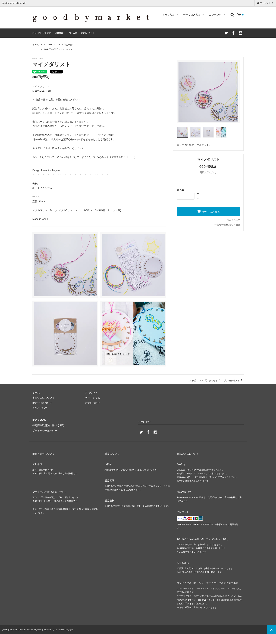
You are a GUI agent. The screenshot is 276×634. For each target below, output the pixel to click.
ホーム (35, 44)
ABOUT (60, 33)
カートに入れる (208, 211)
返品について (233, 220)
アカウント (265, 2)
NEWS (73, 33)
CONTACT (87, 33)
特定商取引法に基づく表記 (227, 224)
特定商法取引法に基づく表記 (48, 425)
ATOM (42, 420)
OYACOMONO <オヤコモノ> (58, 49)
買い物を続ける (234, 380)
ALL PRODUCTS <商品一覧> (58, 44)
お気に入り (208, 172)
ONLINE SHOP (41, 33)
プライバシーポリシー (44, 430)
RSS (34, 420)
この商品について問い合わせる (205, 380)
